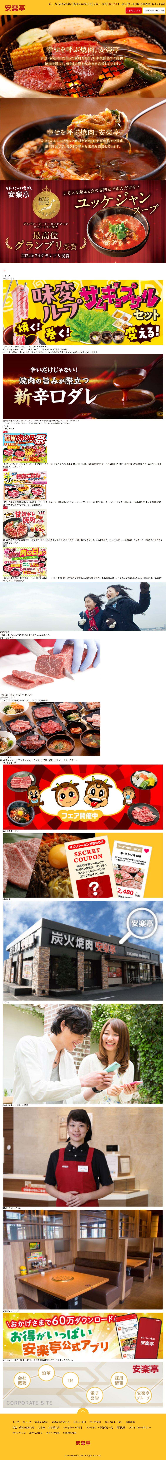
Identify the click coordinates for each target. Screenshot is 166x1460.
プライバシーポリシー (140, 1427)
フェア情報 (133, 4)
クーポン (117, 4)
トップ (15, 1422)
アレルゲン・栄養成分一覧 (99, 1427)
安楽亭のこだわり (83, 4)
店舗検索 (145, 4)
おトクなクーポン (113, 1422)
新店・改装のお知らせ (23, 1427)
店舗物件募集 (69, 1432)
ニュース (53, 4)
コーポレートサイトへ (154, 10)
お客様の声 (53, 1427)
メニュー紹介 (100, 4)
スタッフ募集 (158, 4)
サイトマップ (19, 1432)
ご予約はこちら (133, 10)
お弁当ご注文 (35, 1432)
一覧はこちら (8, 278)
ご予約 (41, 1427)
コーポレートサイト (73, 1427)
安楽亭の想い (65, 4)
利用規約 (120, 1427)
